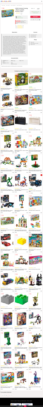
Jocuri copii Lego (13, 5)
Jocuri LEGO (8, 5)
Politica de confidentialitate (21, 400)
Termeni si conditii (14, 400)
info (13, 90)
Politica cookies (29, 400)
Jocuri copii (3, 5)
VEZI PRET (35, 16)
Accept (25, 406)
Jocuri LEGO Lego (19, 5)
